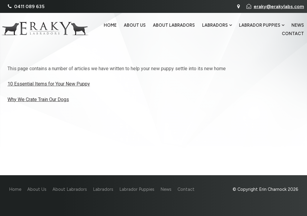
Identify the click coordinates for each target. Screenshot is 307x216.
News (297, 25)
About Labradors (174, 25)
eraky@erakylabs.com (279, 6)
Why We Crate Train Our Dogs (38, 99)
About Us (135, 25)
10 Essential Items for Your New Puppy (48, 84)
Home (110, 25)
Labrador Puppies (259, 25)
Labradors (215, 25)
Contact (293, 33)
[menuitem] (15, 189)
